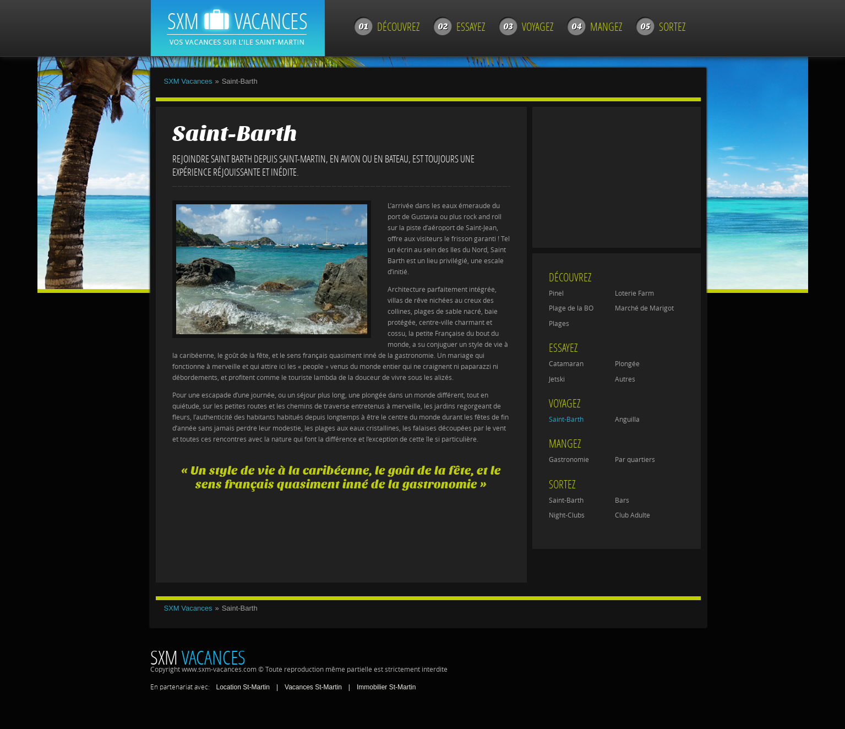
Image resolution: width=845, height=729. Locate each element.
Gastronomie (569, 460)
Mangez (606, 26)
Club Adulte (632, 515)
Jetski (557, 379)
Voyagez (537, 26)
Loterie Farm (634, 293)
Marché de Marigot (644, 308)
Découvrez (398, 26)
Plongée (627, 364)
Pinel (556, 293)
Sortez (672, 26)
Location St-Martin (243, 687)
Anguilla (627, 419)
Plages (559, 324)
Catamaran (566, 364)
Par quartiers (635, 460)
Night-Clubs (567, 515)
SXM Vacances (188, 81)
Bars (622, 500)
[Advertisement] (339, 531)
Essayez (470, 26)
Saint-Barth (566, 419)
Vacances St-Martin (313, 687)
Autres (625, 379)
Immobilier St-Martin (386, 687)
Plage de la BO (571, 308)
